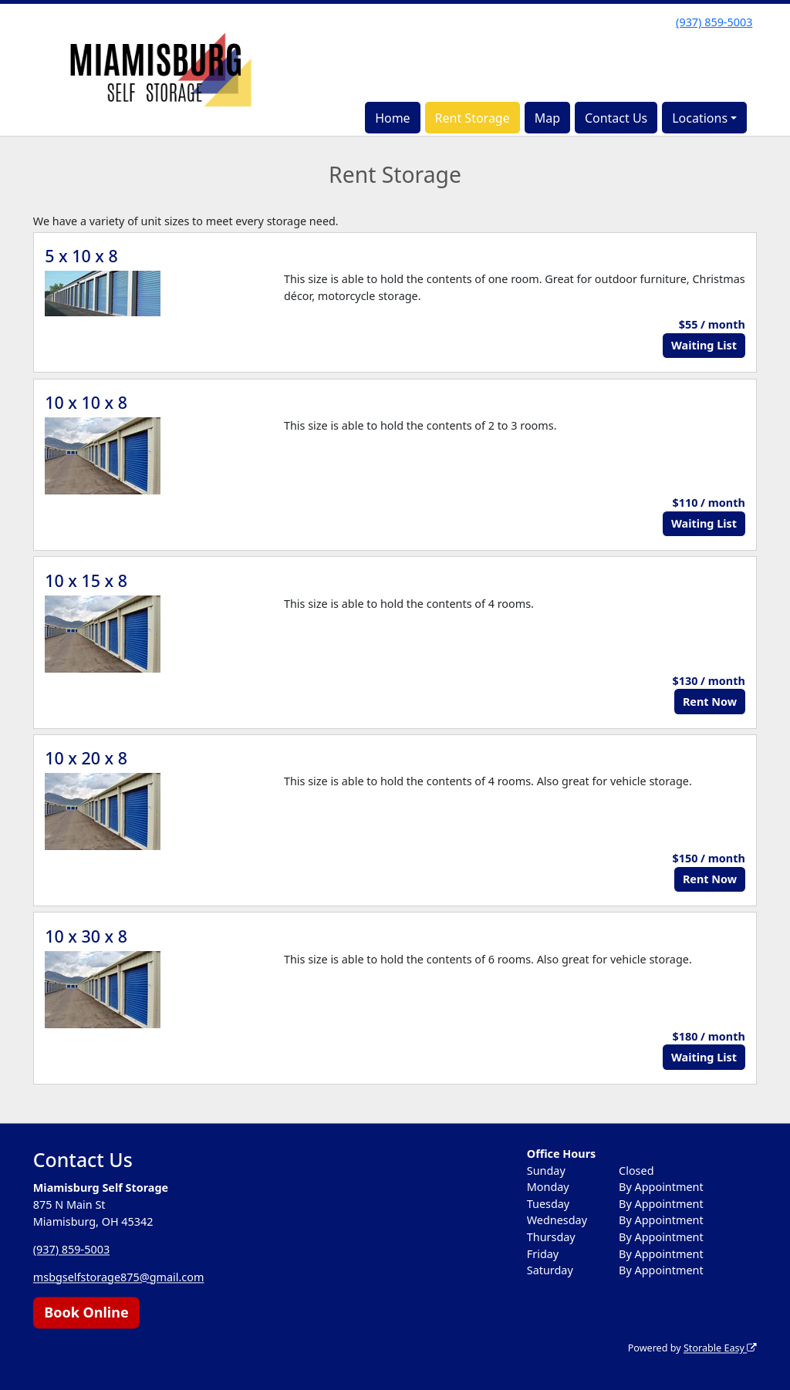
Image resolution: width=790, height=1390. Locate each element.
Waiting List (704, 345)
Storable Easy (720, 1348)
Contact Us (616, 118)
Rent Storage (472, 118)
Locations (700, 118)
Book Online (86, 1312)
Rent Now (710, 701)
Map (547, 118)
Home (392, 118)
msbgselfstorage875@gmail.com (118, 1277)
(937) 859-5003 (714, 22)
